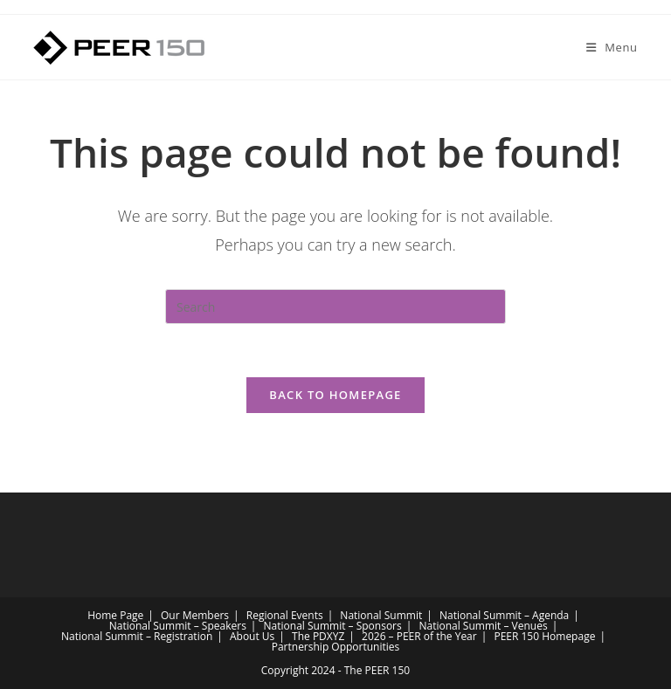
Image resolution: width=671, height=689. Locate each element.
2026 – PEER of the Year (419, 636)
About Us (252, 636)
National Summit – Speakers (177, 625)
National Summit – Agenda (504, 615)
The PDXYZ (318, 636)
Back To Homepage (335, 395)
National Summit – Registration (136, 636)
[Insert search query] (335, 306)
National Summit (381, 615)
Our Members (195, 615)
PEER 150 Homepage (544, 636)
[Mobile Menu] (612, 47)
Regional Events (284, 615)
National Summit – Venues (483, 625)
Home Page (115, 615)
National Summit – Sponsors (333, 625)
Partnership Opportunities (336, 646)
